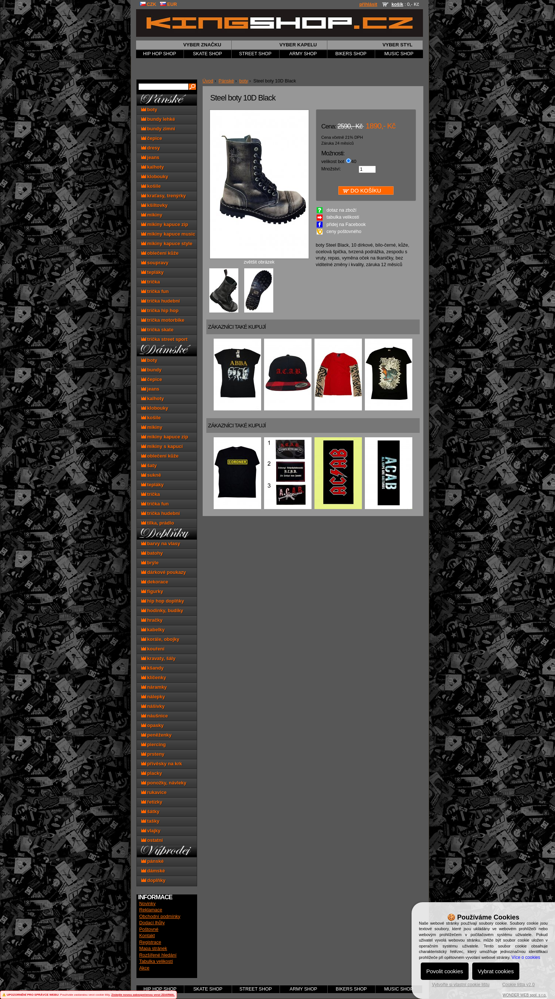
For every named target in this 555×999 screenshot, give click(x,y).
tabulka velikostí (343, 217)
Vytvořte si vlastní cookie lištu (460, 984)
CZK (148, 4)
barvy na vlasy (160, 543)
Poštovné (149, 929)
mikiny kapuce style (166, 243)
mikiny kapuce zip (164, 224)
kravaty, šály (158, 658)
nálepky (153, 696)
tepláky (152, 272)
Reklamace (151, 909)
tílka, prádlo (157, 523)
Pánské (226, 81)
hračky (152, 620)
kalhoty (152, 167)
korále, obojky (160, 639)
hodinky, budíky (162, 610)
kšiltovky (154, 205)
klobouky (154, 176)
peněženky (156, 735)
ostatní (152, 840)
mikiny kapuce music (168, 234)
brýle (150, 562)
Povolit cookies (444, 971)
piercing (153, 744)
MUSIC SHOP (398, 53)
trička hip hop (160, 310)
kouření (153, 649)
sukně (151, 475)
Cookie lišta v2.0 (518, 984)
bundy (151, 370)
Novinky (147, 903)
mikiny (152, 215)
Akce (144, 968)
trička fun (155, 291)
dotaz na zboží (341, 210)
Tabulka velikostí (156, 961)
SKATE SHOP (207, 53)
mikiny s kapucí (162, 446)
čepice (151, 138)
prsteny (153, 754)
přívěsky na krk (161, 763)
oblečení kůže (160, 253)
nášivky (153, 706)
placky (151, 773)
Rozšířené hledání (158, 955)
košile (151, 186)
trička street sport (164, 339)
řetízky (152, 802)
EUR (168, 4)
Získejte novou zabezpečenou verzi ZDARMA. (143, 994)
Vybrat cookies (496, 971)
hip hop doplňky (162, 601)
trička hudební (160, 301)
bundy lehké (158, 119)
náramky (154, 687)
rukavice (154, 792)
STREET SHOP (255, 53)
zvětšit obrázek (259, 260)
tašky (150, 821)
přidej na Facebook (346, 224)
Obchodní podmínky (160, 916)
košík (397, 4)
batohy (152, 553)
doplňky (153, 880)
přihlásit (368, 4)
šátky (150, 811)
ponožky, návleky (163, 783)
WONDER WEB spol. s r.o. (525, 995)
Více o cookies (526, 957)
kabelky (153, 629)
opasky (152, 725)
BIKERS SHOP (351, 53)
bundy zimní (158, 128)
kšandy (152, 668)
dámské (153, 870)
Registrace (150, 942)
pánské (152, 861)
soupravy (154, 262)
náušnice (154, 716)
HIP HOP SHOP (159, 53)
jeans (150, 157)
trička (150, 282)
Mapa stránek (153, 948)
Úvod (208, 81)
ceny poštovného (344, 231)
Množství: (331, 169)
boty (243, 81)
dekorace (154, 582)
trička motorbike (163, 320)
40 (353, 161)
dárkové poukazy (163, 572)
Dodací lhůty (152, 922)
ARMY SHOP (303, 53)
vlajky (151, 830)
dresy (150, 148)
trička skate (157, 329)
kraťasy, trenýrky (163, 195)
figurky (152, 591)
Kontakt (147, 935)
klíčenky (153, 677)
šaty (149, 465)
